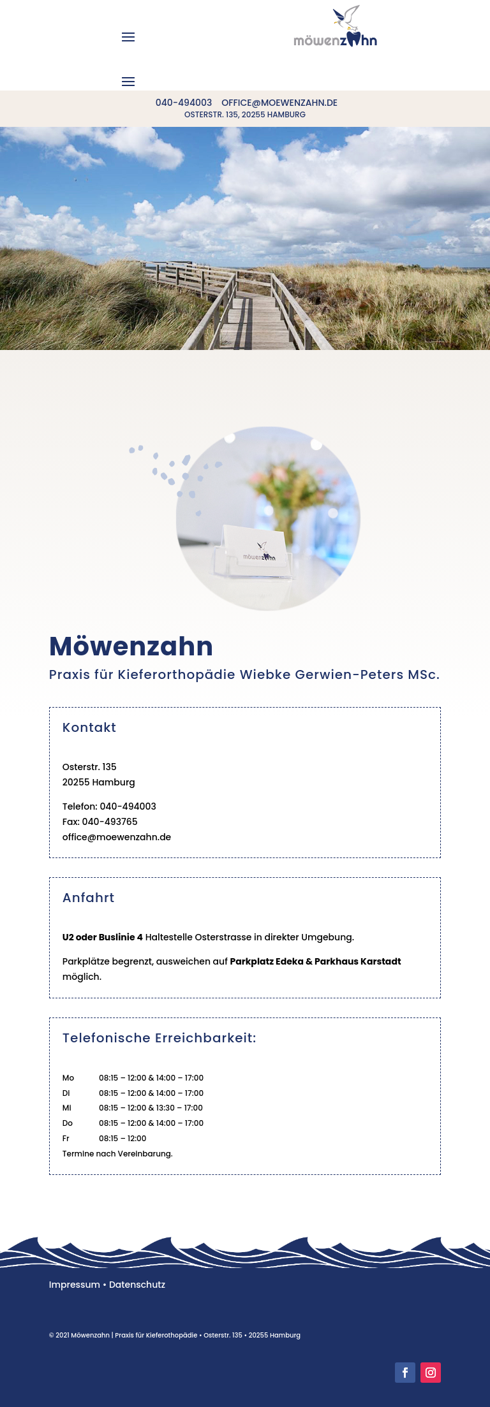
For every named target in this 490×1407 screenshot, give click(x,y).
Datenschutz (137, 1284)
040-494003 (184, 102)
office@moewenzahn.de (279, 102)
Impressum (74, 1284)
